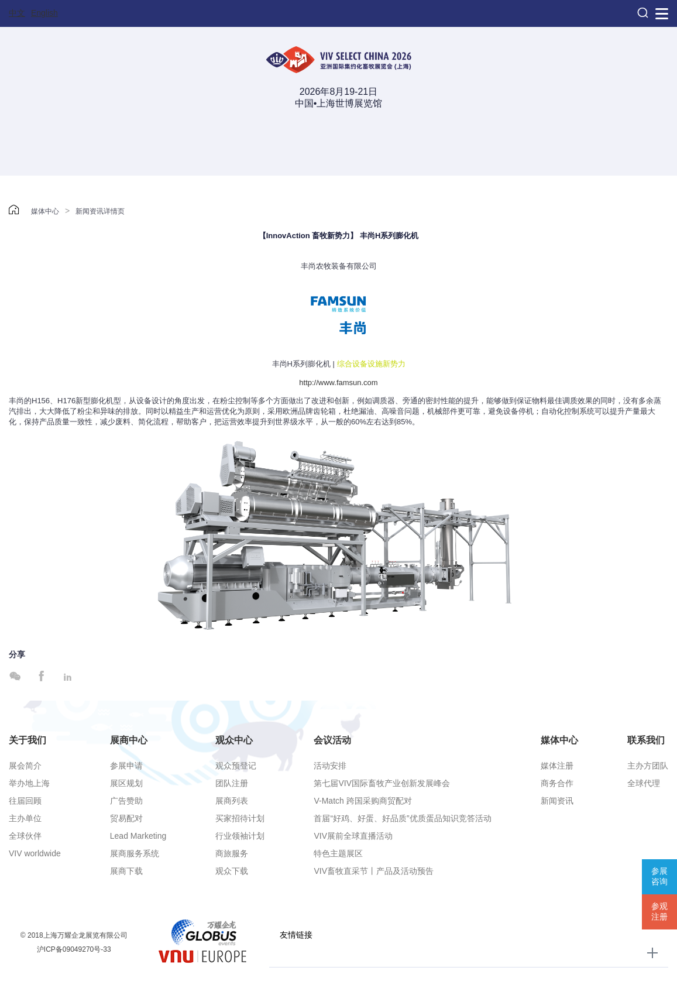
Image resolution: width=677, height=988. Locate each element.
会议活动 (332, 740)
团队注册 (231, 783)
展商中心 (128, 740)
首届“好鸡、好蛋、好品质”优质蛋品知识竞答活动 (402, 818)
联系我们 (646, 740)
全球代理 (643, 783)
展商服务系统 (134, 853)
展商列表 (231, 800)
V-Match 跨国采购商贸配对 (362, 800)
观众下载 (231, 871)
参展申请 (126, 765)
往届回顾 (25, 800)
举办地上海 (29, 783)
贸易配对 (126, 818)
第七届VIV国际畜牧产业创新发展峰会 (382, 783)
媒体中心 (45, 211)
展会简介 (25, 765)
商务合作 (557, 783)
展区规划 (126, 783)
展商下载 (126, 871)
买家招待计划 (239, 818)
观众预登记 (235, 765)
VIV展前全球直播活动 (353, 836)
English (44, 13)
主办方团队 (647, 765)
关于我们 (27, 740)
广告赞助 (126, 800)
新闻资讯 (557, 800)
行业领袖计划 (239, 836)
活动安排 (330, 765)
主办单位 (25, 818)
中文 (17, 13)
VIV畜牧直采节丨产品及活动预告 (374, 871)
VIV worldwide (35, 853)
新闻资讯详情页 (100, 211)
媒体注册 (557, 765)
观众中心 (234, 740)
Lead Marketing (138, 836)
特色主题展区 (338, 853)
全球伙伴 (25, 836)
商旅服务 (231, 853)
